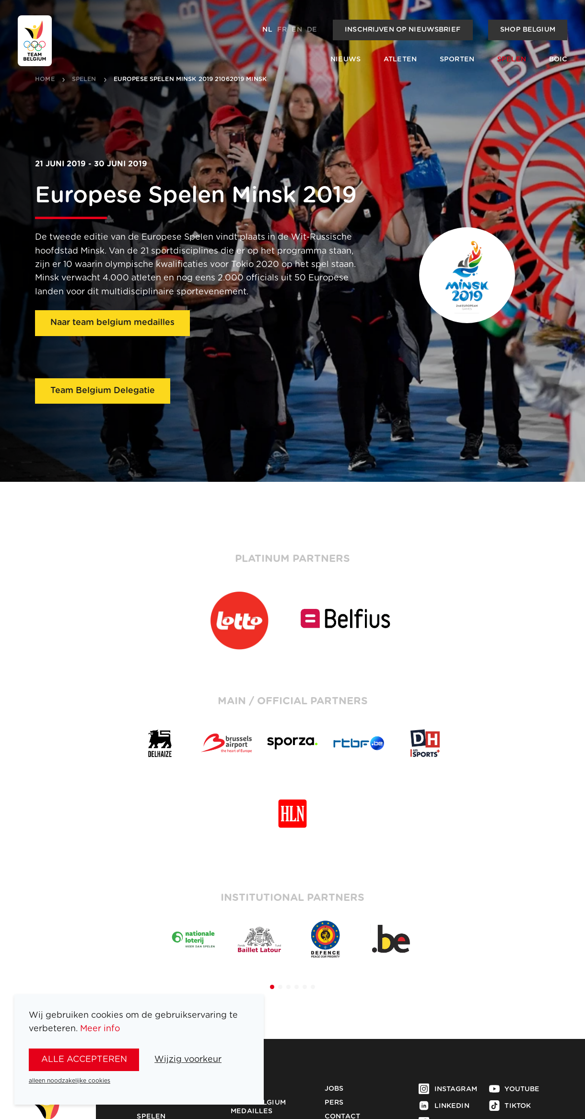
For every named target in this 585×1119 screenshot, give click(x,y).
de (312, 29)
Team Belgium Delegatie (102, 390)
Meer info (100, 1029)
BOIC (558, 59)
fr (281, 29)
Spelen (511, 59)
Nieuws (345, 59)
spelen (84, 79)
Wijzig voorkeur (188, 1059)
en (297, 29)
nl (267, 29)
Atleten (400, 59)
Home (45, 79)
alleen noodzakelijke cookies (69, 1081)
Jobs (334, 1088)
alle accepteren (84, 1059)
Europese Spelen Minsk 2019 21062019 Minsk (190, 79)
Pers (334, 1102)
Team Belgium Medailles (258, 1107)
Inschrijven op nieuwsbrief (402, 29)
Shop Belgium (527, 29)
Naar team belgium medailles (112, 322)
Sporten (457, 59)
